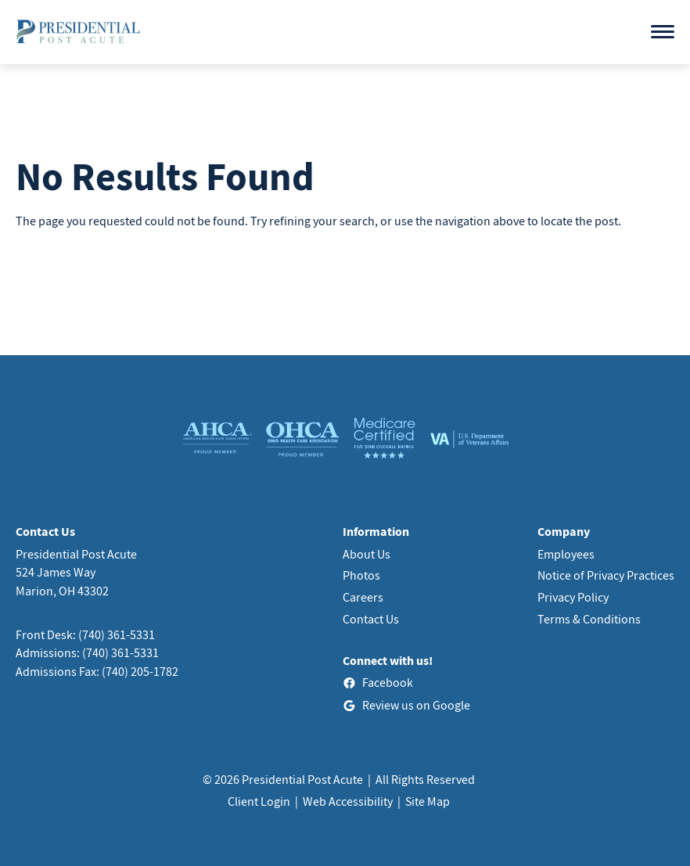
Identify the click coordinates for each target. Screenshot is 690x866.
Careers (363, 597)
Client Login (259, 801)
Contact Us (371, 619)
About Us (366, 554)
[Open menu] (662, 31)
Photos (361, 575)
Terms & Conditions (589, 619)
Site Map (427, 801)
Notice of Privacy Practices (605, 575)
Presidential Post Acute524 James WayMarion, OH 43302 (76, 572)
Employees (566, 554)
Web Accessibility (348, 801)
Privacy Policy (573, 597)
